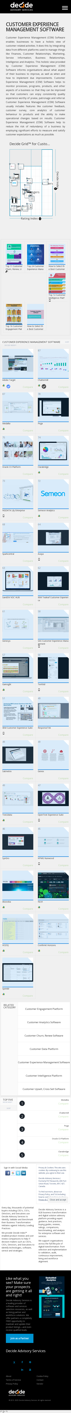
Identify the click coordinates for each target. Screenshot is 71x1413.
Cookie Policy (42, 1376)
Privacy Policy (12, 1383)
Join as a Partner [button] (19, 1338)
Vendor (40, 1383)
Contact (40, 1380)
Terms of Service (13, 1380)
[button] (8, 1172)
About (8, 1376)
